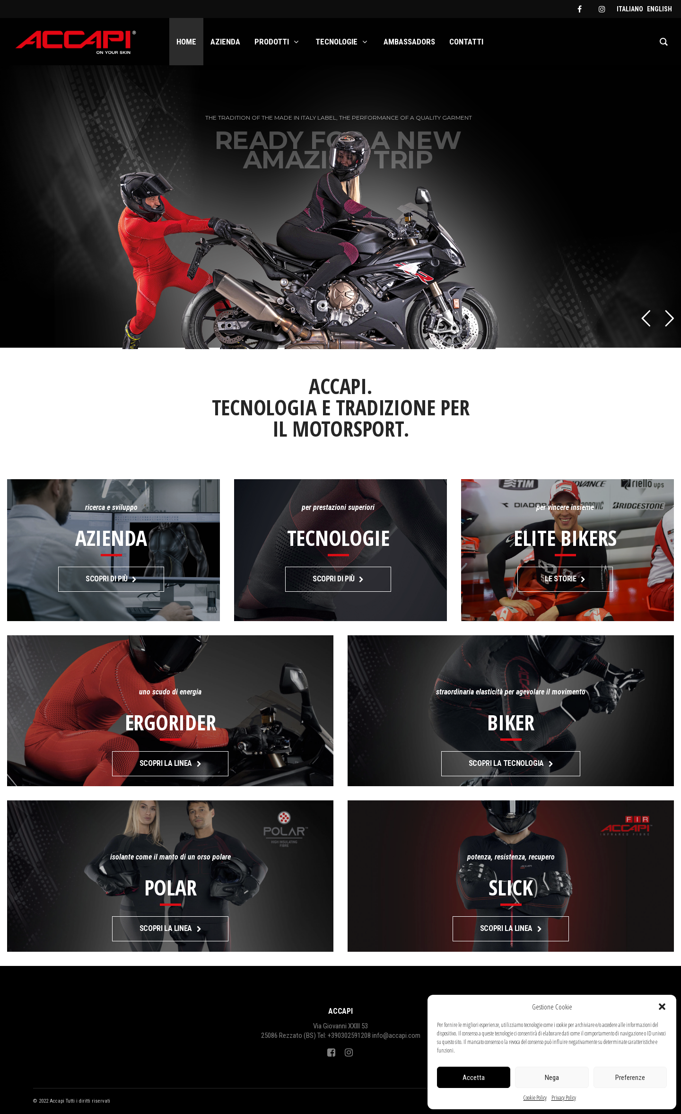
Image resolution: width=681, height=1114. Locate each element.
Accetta (474, 1077)
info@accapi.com (396, 1035)
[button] (662, 1006)
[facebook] (579, 9)
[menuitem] (630, 9)
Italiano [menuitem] (630, 9)
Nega (552, 1077)
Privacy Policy (563, 1098)
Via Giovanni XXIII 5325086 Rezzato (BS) (314, 1031)
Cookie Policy (535, 1098)
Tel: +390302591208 (344, 1035)
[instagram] (602, 9)
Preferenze (630, 1077)
